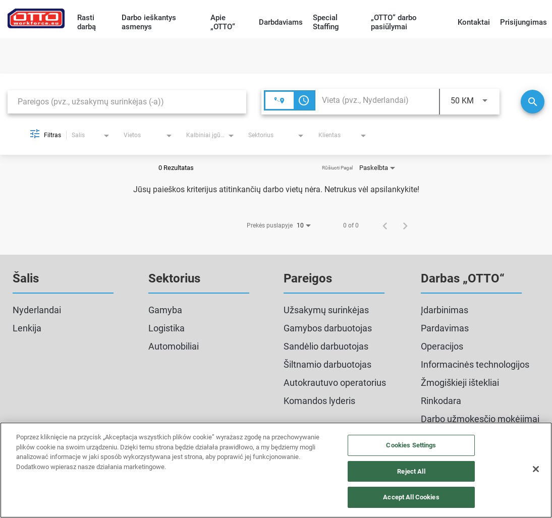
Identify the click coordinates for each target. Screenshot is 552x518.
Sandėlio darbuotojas (326, 346)
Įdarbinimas (444, 310)
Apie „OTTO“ (222, 22)
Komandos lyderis (319, 400)
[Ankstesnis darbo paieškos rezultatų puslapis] (385, 225)
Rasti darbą (86, 22)
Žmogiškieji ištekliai (460, 382)
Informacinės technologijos (475, 364)
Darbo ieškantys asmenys (149, 22)
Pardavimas (445, 328)
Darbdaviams (281, 22)
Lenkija (27, 328)
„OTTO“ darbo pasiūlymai (394, 22)
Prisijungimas (523, 22)
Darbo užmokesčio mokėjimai (480, 419)
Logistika (166, 328)
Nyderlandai (37, 310)
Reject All (411, 471)
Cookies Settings (411, 445)
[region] (276, 470)
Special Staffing (326, 22)
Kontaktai (474, 22)
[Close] (536, 469)
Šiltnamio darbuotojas (327, 364)
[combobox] (127, 101)
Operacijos (442, 346)
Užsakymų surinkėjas (326, 310)
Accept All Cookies (411, 497)
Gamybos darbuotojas (328, 328)
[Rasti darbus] (532, 101)
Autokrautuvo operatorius (335, 382)
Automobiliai (173, 346)
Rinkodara (441, 400)
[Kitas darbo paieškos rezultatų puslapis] (405, 225)
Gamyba (165, 310)
